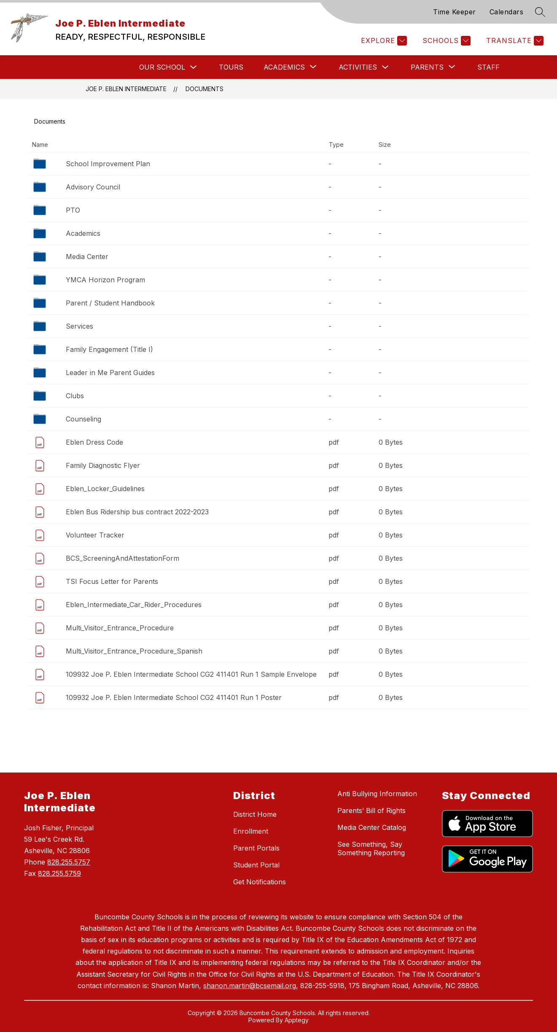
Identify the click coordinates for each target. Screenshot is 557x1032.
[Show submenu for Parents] (427, 67)
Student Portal (256, 865)
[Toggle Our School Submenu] (193, 67)
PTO (73, 210)
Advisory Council (93, 187)
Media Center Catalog (371, 827)
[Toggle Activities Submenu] (385, 67)
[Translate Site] (514, 40)
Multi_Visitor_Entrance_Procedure (120, 628)
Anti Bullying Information (377, 793)
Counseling (83, 419)
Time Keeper (454, 12)
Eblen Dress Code (94, 442)
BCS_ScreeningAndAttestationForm (122, 558)
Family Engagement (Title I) (109, 349)
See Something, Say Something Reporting (371, 848)
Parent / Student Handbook (110, 303)
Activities (358, 67)
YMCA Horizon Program (105, 280)
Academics (83, 233)
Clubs (75, 396)
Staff (488, 67)
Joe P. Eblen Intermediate (126, 88)
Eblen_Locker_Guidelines (105, 488)
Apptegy (297, 1020)
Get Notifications (259, 882)
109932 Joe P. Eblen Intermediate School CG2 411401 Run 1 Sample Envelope (191, 674)
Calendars (507, 12)
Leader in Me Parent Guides (110, 372)
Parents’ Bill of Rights (371, 810)
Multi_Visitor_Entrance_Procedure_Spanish (134, 651)
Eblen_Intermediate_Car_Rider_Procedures (134, 604)
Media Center (87, 256)
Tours (231, 67)
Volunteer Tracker (95, 535)
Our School (162, 67)
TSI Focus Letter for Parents (112, 581)
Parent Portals (256, 848)
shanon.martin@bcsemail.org (249, 985)
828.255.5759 (59, 873)
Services (79, 326)
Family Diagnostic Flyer (103, 465)
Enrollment (250, 831)
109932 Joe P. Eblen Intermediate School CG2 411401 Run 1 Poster (174, 697)
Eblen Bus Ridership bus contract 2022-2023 (137, 512)
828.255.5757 (68, 862)
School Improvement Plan (108, 163)
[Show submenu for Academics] (284, 67)
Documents (204, 88)
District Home (255, 814)
